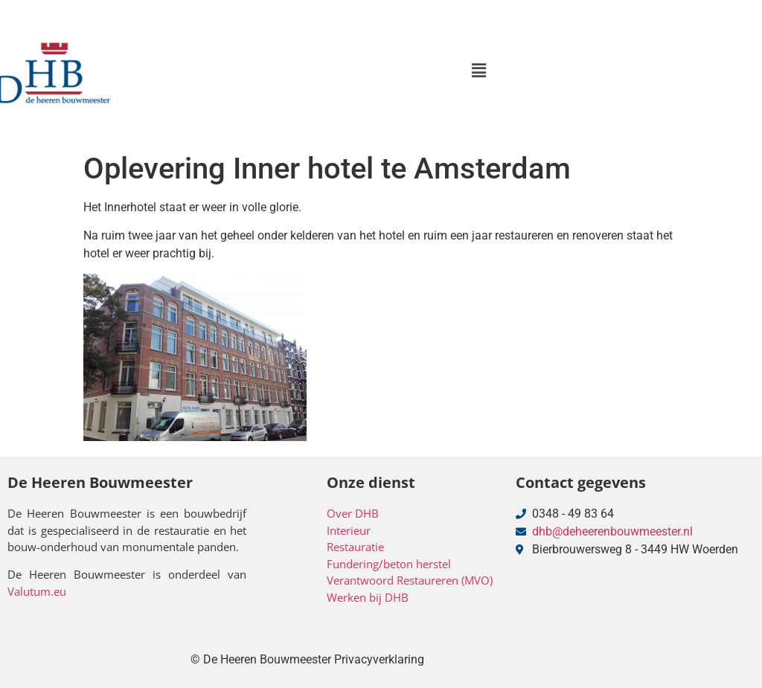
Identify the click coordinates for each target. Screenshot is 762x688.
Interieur (349, 530)
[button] (478, 71)
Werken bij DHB (368, 597)
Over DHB (353, 513)
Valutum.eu (36, 591)
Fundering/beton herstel (389, 563)
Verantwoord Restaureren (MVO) (410, 580)
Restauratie (355, 546)
